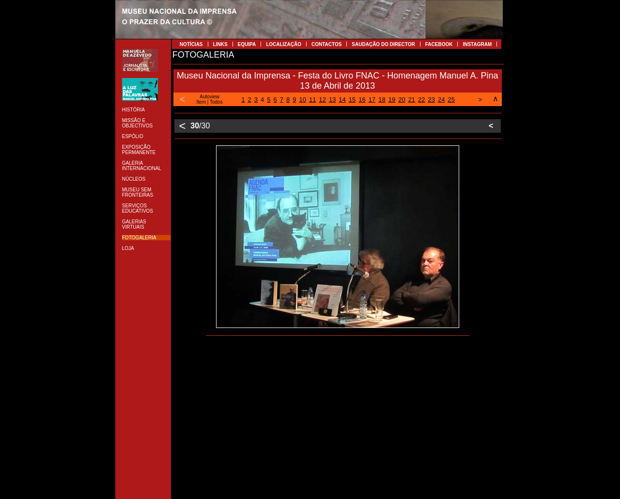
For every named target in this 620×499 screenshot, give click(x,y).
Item (201, 102)
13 (332, 99)
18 (381, 99)
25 (451, 99)
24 (441, 99)
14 (342, 99)
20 (401, 99)
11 (312, 99)
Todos (216, 102)
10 (302, 99)
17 (372, 99)
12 (322, 99)
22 (421, 99)
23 (431, 99)
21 (411, 99)
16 (361, 99)
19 (391, 99)
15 (352, 99)
